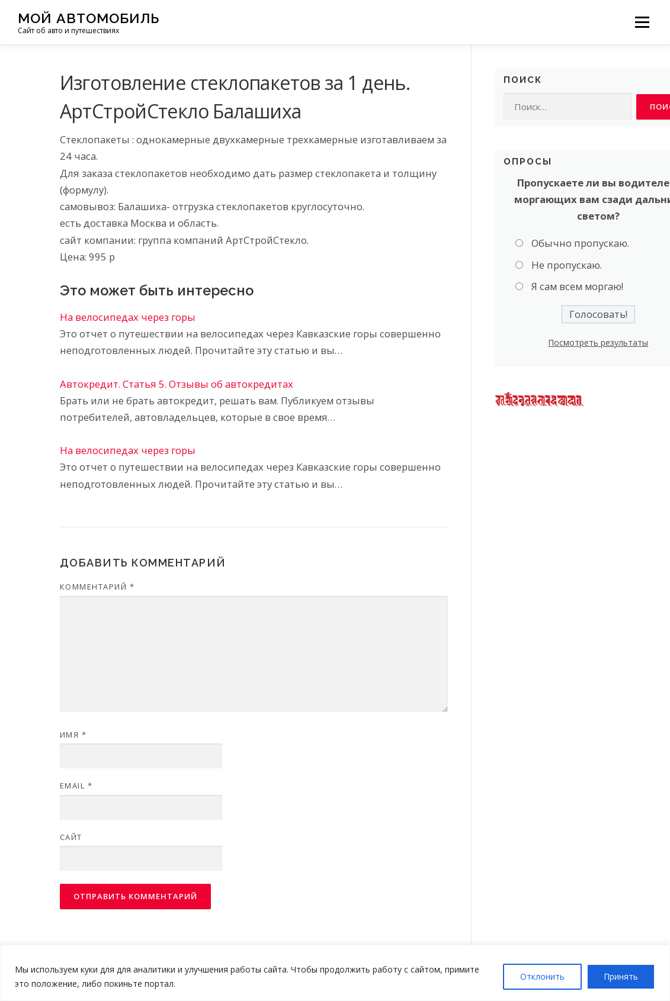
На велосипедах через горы (127, 317)
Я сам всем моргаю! (577, 286)
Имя (73, 734)
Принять (621, 976)
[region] (335, 973)
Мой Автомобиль (88, 18)
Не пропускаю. (566, 265)
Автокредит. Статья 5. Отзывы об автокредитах (176, 384)
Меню (641, 22)
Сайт (71, 837)
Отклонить (542, 976)
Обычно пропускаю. (580, 243)
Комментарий (97, 586)
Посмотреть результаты (598, 342)
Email (76, 785)
